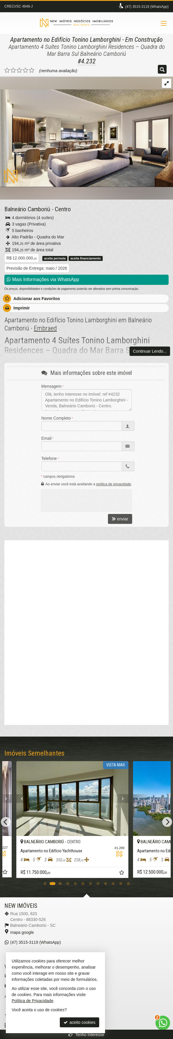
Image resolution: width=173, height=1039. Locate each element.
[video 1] (86, 591)
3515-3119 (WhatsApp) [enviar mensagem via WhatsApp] (147, 7)
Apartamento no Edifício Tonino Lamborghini (65, 39)
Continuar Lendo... (150, 351)
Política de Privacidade (32, 1000)
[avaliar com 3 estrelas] (19, 70)
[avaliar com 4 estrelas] (25, 70)
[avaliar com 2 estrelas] (13, 70)
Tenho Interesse (86, 1034)
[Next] (24, 798)
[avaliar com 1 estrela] (7, 70)
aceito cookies (79, 1022)
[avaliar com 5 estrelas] (31, 70)
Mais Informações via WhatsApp (43, 279)
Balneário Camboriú (27, 209)
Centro (63, 209)
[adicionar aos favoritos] (19, 872)
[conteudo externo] (86, 684)
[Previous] (32, 798)
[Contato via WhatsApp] (162, 1023)
